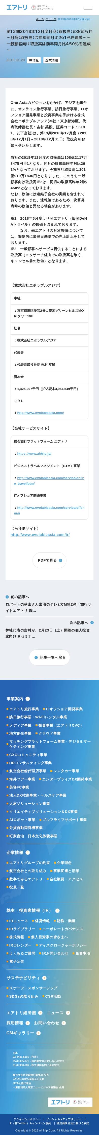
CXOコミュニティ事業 (28, 755)
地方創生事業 (20, 733)
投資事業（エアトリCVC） (61, 725)
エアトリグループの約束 (29, 863)
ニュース (51, 19)
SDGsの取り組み (23, 996)
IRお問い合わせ (55, 953)
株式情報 (16, 937)
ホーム (40, 19)
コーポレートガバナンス (62, 929)
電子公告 (16, 961)
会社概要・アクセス (66, 879)
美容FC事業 (19, 787)
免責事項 (82, 953)
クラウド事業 (50, 733)
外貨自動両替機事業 (26, 828)
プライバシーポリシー (27, 1119)
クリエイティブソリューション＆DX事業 (43, 812)
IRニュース (18, 921)
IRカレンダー (20, 945)
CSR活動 (53, 996)
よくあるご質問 (22, 953)
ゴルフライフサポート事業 (64, 820)
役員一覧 (16, 887)
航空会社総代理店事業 (27, 771)
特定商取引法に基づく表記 (73, 1123)
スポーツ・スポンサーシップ (33, 988)
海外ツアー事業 (22, 779)
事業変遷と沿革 (66, 871)
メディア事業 (20, 725)
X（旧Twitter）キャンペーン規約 (30, 1123)
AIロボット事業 (22, 820)
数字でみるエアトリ (26, 879)
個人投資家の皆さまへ (49, 937)
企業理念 (64, 863)
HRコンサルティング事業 (30, 763)
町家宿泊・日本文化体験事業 (33, 836)
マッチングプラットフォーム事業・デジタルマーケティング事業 (50, 744)
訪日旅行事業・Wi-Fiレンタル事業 (38, 717)
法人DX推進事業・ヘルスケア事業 (38, 795)
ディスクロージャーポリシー (63, 945)
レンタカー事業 (66, 771)
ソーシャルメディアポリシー (63, 1119)
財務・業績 (66, 921)
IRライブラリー (22, 929)
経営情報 (42, 921)
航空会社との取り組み (27, 871)
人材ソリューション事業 (29, 804)
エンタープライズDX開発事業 (67, 779)
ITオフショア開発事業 (64, 709)
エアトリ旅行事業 (24, 709)
